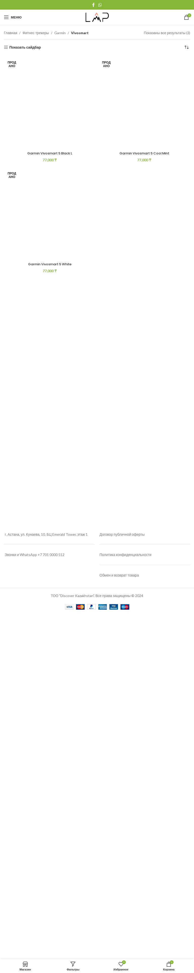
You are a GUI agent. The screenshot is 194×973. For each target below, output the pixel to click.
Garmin (60, 33)
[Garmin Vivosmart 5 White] (50, 645)
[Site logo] (97, 17)
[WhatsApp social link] (99, 5)
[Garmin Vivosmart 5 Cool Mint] (144, 246)
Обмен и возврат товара (119, 919)
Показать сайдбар (25, 47)
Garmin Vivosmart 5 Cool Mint (144, 440)
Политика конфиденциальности (126, 899)
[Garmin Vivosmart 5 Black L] (50, 246)
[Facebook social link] (93, 5)
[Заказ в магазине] (186, 47)
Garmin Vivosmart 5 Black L (50, 440)
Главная (10, 33)
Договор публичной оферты (122, 878)
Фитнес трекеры (35, 33)
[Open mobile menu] (12, 17)
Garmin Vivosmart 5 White (50, 839)
